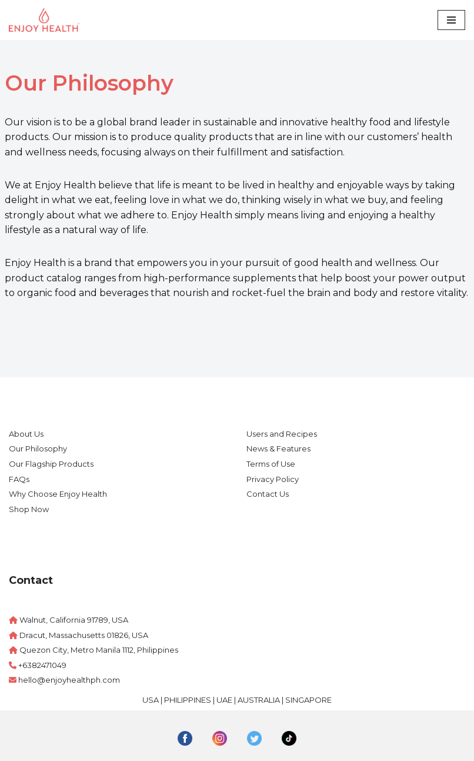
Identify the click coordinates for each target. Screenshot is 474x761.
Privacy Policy (272, 479)
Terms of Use (270, 463)
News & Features (278, 448)
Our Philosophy (38, 448)
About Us (26, 433)
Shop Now (29, 509)
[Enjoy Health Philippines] (44, 20)
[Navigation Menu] (451, 20)
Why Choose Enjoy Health (58, 494)
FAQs (19, 479)
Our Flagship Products (51, 463)
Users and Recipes (281, 433)
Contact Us (267, 494)
